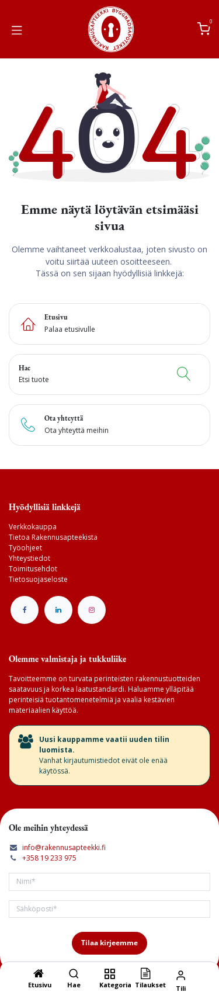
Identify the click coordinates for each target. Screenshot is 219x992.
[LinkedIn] (58, 610)
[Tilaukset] (145, 975)
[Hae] (73, 975)
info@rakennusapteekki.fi (64, 847)
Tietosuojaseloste (38, 579)
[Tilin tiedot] (180, 975)
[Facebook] (25, 610)
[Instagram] (92, 610)
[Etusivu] (38, 975)
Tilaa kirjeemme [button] (109, 943)
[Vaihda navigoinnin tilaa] (17, 29)
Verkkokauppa (33, 527)
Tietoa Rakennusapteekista (53, 537)
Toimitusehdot (33, 569)
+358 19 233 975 (49, 858)
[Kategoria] (109, 975)
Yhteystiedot (29, 558)
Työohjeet (25, 548)
